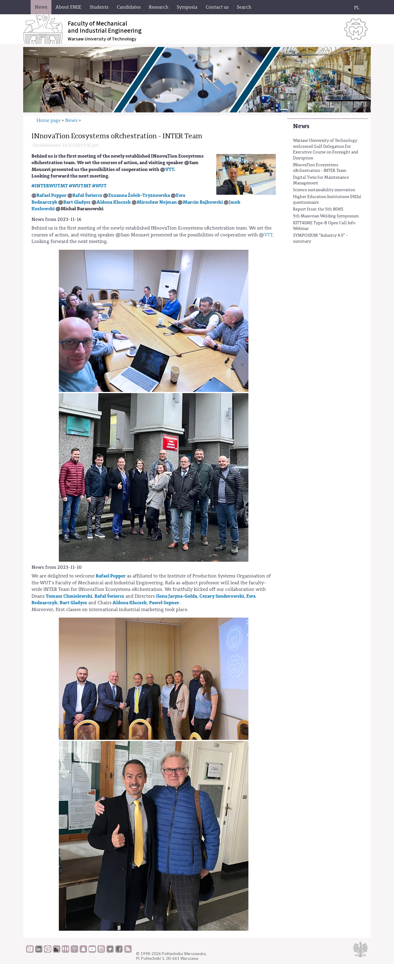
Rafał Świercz (87, 195)
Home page (49, 120)
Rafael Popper (52, 195)
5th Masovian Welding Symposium (326, 216)
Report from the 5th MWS (318, 209)
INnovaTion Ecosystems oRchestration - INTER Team (319, 168)
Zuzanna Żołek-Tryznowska (139, 195)
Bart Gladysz (77, 202)
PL (357, 8)
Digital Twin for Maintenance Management (321, 180)
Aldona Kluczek (114, 202)
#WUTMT (80, 186)
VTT (169, 169)
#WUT (99, 186)
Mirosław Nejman (157, 202)
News (301, 126)
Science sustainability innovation (324, 190)
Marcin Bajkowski (203, 202)
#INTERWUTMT (49, 186)
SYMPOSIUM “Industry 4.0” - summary (320, 238)
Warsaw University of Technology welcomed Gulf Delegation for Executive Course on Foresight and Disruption (325, 149)
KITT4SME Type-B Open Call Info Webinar (324, 226)
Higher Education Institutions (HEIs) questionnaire (327, 199)
